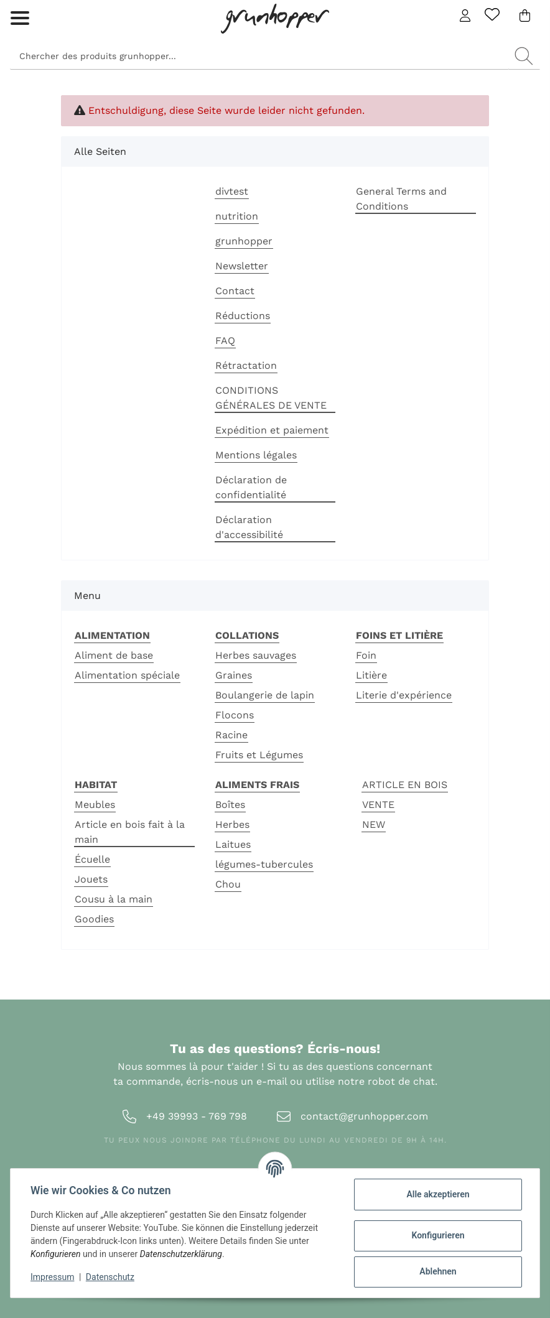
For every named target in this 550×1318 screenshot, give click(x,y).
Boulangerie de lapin (264, 695)
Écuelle (92, 859)
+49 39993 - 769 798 (196, 1116)
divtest (231, 191)
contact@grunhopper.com (364, 1116)
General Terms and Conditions (401, 198)
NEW (373, 824)
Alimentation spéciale (127, 675)
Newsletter (241, 266)
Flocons (234, 715)
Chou (228, 884)
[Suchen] (259, 56)
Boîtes (230, 804)
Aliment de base (114, 655)
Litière (371, 675)
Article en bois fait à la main (130, 832)
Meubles (95, 804)
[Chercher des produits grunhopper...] (524, 56)
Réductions (242, 316)
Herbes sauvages (255, 655)
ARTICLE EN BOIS (404, 785)
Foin (366, 655)
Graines (233, 675)
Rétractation (246, 365)
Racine (231, 735)
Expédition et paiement (272, 430)
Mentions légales (256, 455)
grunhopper (244, 241)
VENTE (378, 804)
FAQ (225, 340)
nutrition (236, 216)
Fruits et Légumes (259, 755)
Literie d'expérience (404, 695)
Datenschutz (110, 1277)
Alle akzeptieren (437, 1194)
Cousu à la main (113, 899)
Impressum (52, 1277)
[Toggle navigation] (19, 8)
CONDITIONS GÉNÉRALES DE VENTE (271, 397)
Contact (234, 291)
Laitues (233, 844)
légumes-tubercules (264, 864)
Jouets (91, 879)
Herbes (232, 824)
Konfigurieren (437, 1235)
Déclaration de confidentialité (251, 487)
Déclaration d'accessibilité (249, 527)
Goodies (94, 919)
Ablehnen (437, 1271)
